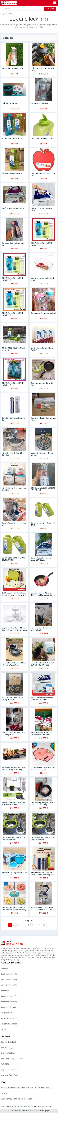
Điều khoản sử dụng (9, 980)
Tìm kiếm (50, 9)
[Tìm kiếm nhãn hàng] (23, 9)
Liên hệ (3, 1029)
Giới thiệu (4, 969)
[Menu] (54, 2)
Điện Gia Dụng (6, 1047)
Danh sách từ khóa (8, 1007)
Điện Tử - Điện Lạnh (8, 1042)
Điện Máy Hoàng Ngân (42, 1111)
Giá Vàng (34, 1106)
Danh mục (5, 991)
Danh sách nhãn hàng (9, 996)
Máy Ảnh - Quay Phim (9, 1075)
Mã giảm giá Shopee (9, 1024)
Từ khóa (11, 14)
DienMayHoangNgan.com (24, 1111)
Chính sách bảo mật (9, 974)
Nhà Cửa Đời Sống (8, 1053)
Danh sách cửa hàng (9, 1002)
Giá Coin (48, 1106)
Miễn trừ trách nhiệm (9, 985)
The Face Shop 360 (23, 1106)
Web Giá (41, 1106)
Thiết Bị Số (5, 1064)
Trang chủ (4, 14)
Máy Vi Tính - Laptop (9, 1070)
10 (44, 925)
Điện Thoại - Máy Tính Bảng (12, 1058)
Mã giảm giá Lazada (9, 1018)
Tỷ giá (14, 1106)
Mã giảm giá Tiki (7, 1013)
